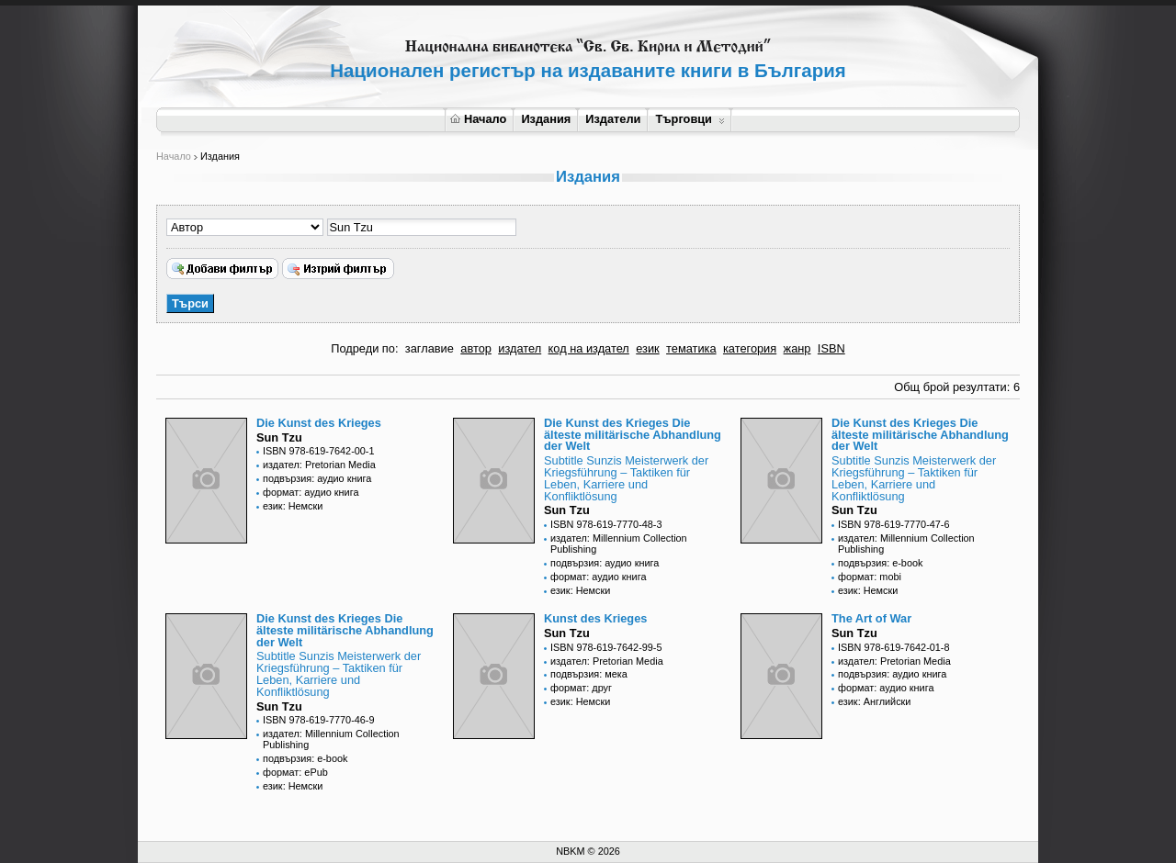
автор (476, 348)
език (647, 348)
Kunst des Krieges (595, 618)
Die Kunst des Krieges (318, 423)
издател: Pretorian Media (319, 464)
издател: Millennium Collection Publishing (618, 543)
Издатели (612, 119)
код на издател (588, 348)
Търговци (689, 119)
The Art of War (871, 618)
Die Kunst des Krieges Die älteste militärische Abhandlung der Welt (632, 435)
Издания (546, 119)
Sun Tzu (279, 437)
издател (519, 348)
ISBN (831, 348)
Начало (478, 119)
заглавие (429, 348)
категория (749, 348)
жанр (797, 348)
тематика (691, 348)
